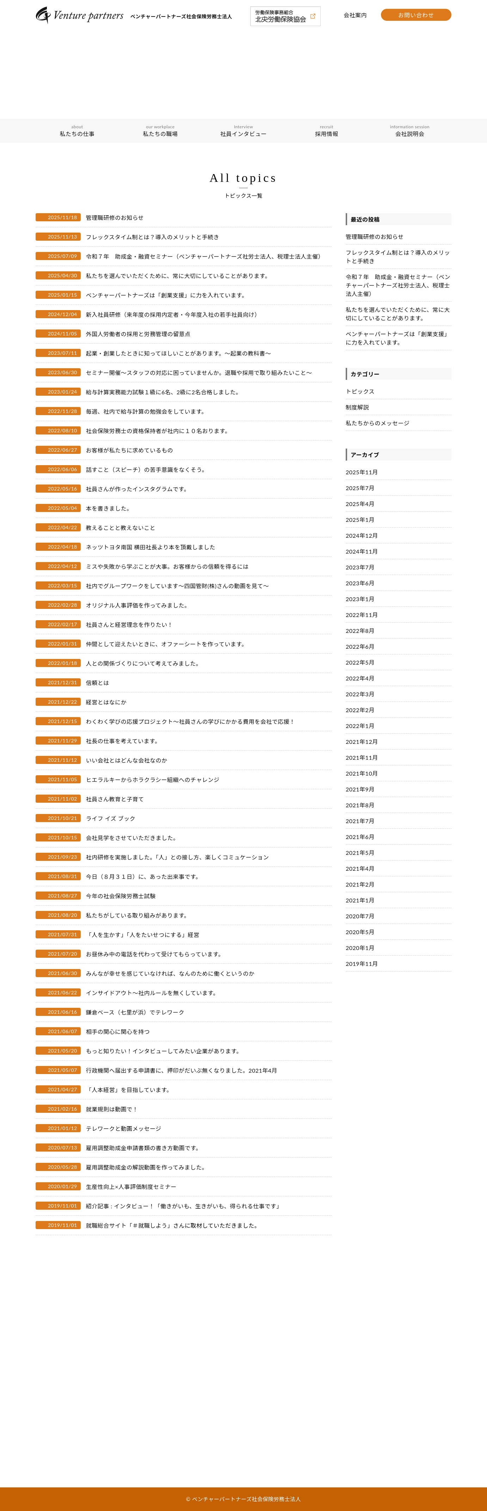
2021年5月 (360, 852)
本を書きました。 (109, 508)
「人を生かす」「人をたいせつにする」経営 (142, 934)
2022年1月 (360, 725)
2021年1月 (360, 900)
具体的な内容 (55, 1426)
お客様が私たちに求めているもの (129, 450)
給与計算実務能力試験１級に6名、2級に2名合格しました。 (164, 392)
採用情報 (326, 130)
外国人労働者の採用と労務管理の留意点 (138, 334)
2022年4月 (360, 678)
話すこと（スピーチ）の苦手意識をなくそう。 (147, 469)
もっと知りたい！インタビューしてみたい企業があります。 (164, 1051)
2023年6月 (360, 583)
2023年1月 (360, 599)
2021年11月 (362, 757)
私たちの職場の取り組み (67, 1416)
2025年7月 (360, 488)
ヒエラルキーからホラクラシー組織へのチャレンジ (153, 779)
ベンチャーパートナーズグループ (76, 1374)
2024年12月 (362, 535)
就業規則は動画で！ (112, 1109)
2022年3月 (360, 694)
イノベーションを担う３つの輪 (74, 1364)
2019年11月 (362, 963)
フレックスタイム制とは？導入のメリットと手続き (153, 237)
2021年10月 (362, 773)
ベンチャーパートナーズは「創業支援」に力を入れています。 (167, 295)
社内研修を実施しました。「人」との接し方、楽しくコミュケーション (177, 857)
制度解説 (357, 407)
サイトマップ (179, 1449)
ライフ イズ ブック (111, 818)
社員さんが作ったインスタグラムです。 (138, 489)
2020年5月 (360, 932)
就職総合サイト (106, 1225)
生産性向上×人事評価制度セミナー (131, 1186)
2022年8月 (360, 630)
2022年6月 (360, 646)
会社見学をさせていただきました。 (132, 837)
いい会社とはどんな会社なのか (126, 760)
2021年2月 (360, 884)
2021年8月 (360, 805)
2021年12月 (362, 741)
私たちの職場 (160, 130)
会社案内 (355, 15)
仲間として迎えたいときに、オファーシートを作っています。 (166, 644)
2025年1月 (360, 519)
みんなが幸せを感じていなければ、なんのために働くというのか (170, 973)
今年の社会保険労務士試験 (121, 896)
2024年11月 (362, 551)
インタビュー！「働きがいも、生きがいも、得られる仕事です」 (198, 1206)
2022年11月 (362, 614)
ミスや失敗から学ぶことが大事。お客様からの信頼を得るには (167, 566)
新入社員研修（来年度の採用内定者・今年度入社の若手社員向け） (173, 314)
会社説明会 (409, 130)
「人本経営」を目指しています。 (129, 1089)
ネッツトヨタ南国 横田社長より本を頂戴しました (150, 547)
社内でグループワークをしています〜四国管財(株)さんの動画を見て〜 (177, 585)
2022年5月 (360, 662)
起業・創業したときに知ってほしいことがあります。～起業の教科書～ (178, 353)
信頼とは (97, 682)
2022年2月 (360, 710)
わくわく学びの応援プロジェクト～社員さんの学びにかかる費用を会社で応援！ (190, 721)
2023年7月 (360, 567)
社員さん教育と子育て (115, 799)
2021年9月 (360, 789)
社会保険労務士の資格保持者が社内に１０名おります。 (158, 430)
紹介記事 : (100, 1206)
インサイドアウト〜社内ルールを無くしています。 (152, 992)
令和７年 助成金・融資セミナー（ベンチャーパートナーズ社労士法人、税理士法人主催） (205, 256)
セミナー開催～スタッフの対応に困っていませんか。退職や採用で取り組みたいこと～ (199, 372)
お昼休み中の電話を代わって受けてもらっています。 (155, 954)
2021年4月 (360, 868)
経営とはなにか (106, 702)
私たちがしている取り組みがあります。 (138, 915)
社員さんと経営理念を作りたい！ (129, 624)
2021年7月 (360, 821)
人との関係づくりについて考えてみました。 (144, 663)
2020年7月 (360, 916)
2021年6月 (360, 836)
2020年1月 (360, 947)
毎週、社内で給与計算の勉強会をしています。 (146, 411)
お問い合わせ (416, 15)
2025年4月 (360, 503)
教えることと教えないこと (121, 527)
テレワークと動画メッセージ (123, 1128)
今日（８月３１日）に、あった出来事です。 (144, 876)
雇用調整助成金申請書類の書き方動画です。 (144, 1148)
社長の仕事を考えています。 (123, 741)
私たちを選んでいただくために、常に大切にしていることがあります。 (178, 275)
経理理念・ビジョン (62, 1353)
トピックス (360, 391)
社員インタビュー (243, 130)
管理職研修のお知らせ (115, 217)
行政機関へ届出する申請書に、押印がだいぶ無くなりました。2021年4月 (181, 1070)
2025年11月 (362, 472)
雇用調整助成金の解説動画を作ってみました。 (147, 1167)
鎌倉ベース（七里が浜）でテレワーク (135, 1012)
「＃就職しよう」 (150, 1225)
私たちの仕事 (77, 130)
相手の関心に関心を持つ (118, 1031)
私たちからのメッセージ (377, 423)
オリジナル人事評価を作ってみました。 (138, 605)
